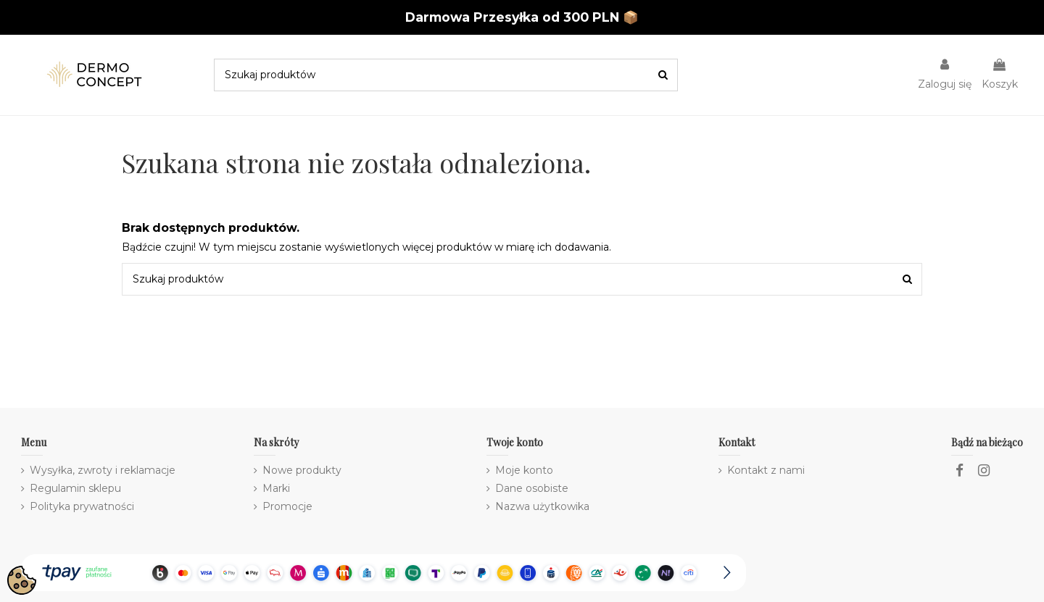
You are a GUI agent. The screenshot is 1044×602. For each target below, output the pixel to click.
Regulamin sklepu (75, 488)
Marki (276, 488)
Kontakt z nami (766, 470)
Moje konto (524, 470)
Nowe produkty (301, 470)
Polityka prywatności (82, 506)
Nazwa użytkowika (542, 506)
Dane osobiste (531, 488)
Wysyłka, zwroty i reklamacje (102, 470)
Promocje (287, 506)
